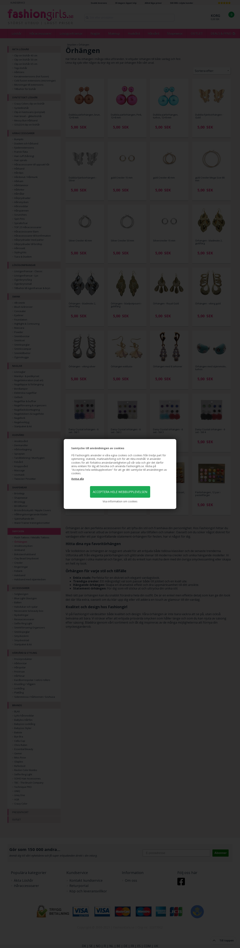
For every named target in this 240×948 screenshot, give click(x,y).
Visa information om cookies (120, 501)
